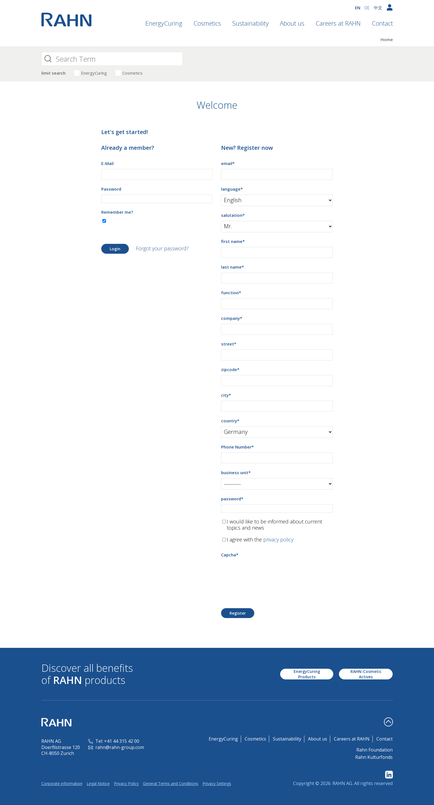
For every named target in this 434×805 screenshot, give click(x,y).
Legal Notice (98, 783)
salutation (233, 215)
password (232, 498)
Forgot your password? (162, 248)
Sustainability (250, 23)
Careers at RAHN (338, 23)
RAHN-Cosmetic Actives (365, 674)
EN (357, 7)
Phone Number (237, 447)
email (228, 163)
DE (367, 7)
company (231, 318)
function (231, 292)
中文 (378, 7)
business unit (236, 472)
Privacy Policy (126, 783)
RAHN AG (342, 783)
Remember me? (117, 212)
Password (111, 189)
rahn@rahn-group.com (116, 747)
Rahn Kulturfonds (374, 757)
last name (232, 267)
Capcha (229, 555)
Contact (382, 23)
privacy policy (278, 539)
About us (292, 23)
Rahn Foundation (374, 750)
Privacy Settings (217, 783)
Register (238, 613)
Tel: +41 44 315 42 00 (113, 741)
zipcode (230, 369)
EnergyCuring (163, 23)
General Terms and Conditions (170, 783)
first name (233, 241)
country (230, 420)
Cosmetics (207, 23)
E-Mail (107, 163)
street (228, 344)
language (232, 189)
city (226, 395)
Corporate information (61, 783)
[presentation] (264, 571)
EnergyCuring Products (307, 674)
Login (115, 248)
